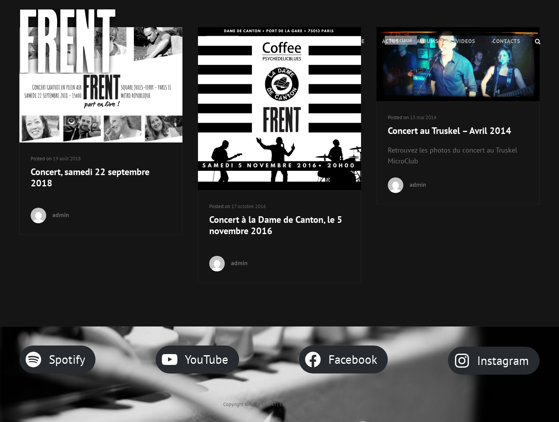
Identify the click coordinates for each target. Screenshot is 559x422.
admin (60, 215)
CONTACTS (506, 41)
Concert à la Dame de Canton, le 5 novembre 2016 (275, 225)
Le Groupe (350, 41)
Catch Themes (321, 404)
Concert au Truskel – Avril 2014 (449, 131)
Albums (427, 41)
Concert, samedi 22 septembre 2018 (90, 177)
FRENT (269, 404)
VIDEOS (465, 41)
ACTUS (390, 41)
